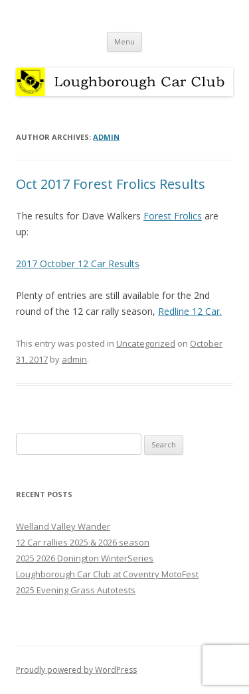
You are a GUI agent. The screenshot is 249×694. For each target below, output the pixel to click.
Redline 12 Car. (190, 311)
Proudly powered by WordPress (76, 669)
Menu (124, 41)
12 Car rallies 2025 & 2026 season (82, 542)
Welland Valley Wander (63, 526)
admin (106, 137)
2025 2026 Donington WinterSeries (84, 558)
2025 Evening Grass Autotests (75, 590)
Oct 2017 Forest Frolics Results (110, 184)
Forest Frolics (172, 215)
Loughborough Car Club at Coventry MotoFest (107, 574)
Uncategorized (145, 343)
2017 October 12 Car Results (77, 263)
